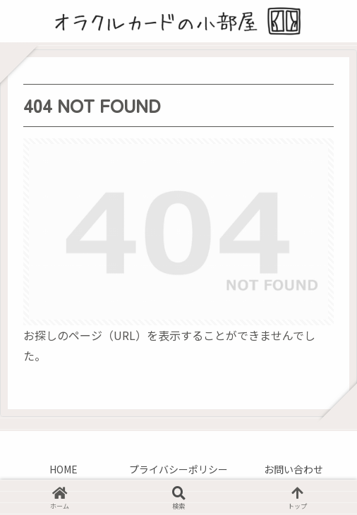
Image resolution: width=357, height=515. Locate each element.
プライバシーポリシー (178, 469)
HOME (63, 469)
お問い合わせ (293, 469)
